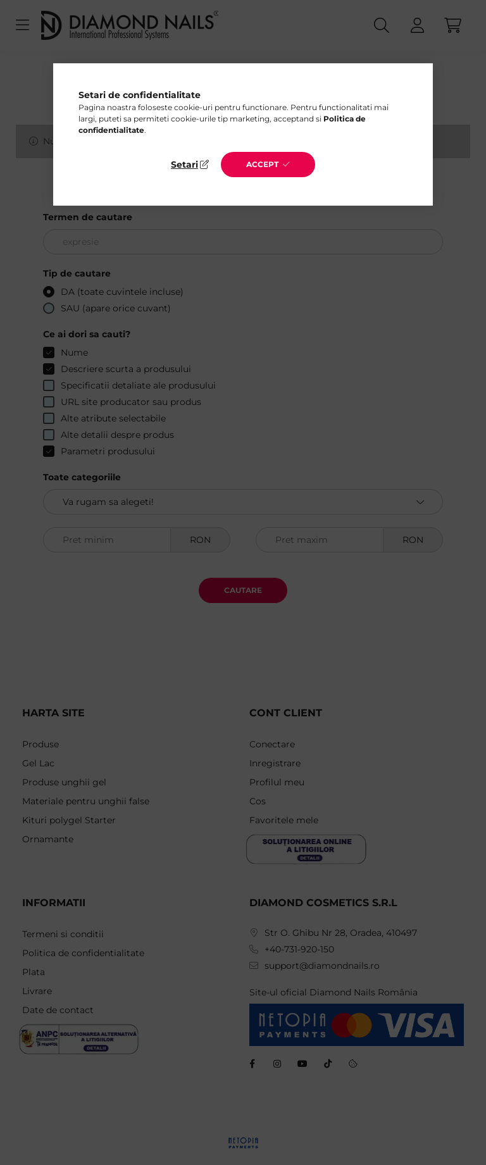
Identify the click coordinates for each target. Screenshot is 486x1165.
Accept (262, 164)
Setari (184, 164)
